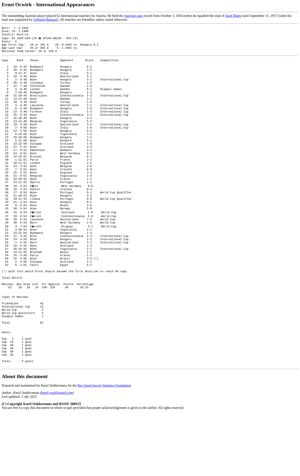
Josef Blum (233, 16)
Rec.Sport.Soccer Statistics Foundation (104, 448)
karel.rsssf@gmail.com (57, 455)
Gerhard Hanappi (45, 19)
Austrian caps (133, 16)
